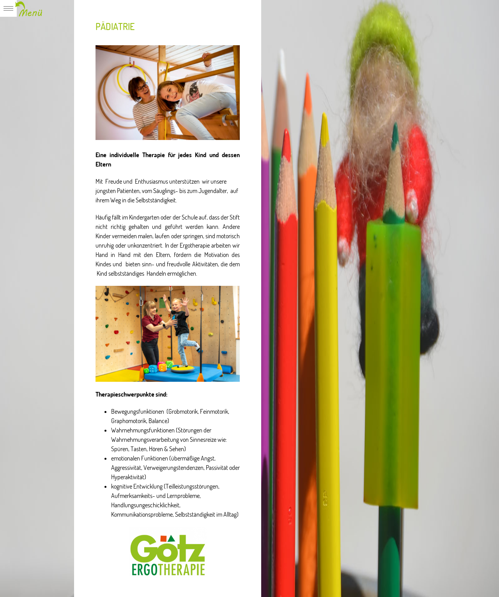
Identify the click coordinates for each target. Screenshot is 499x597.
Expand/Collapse (22, 8)
